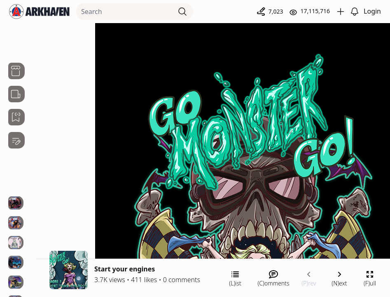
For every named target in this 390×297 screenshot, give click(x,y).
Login (372, 11)
